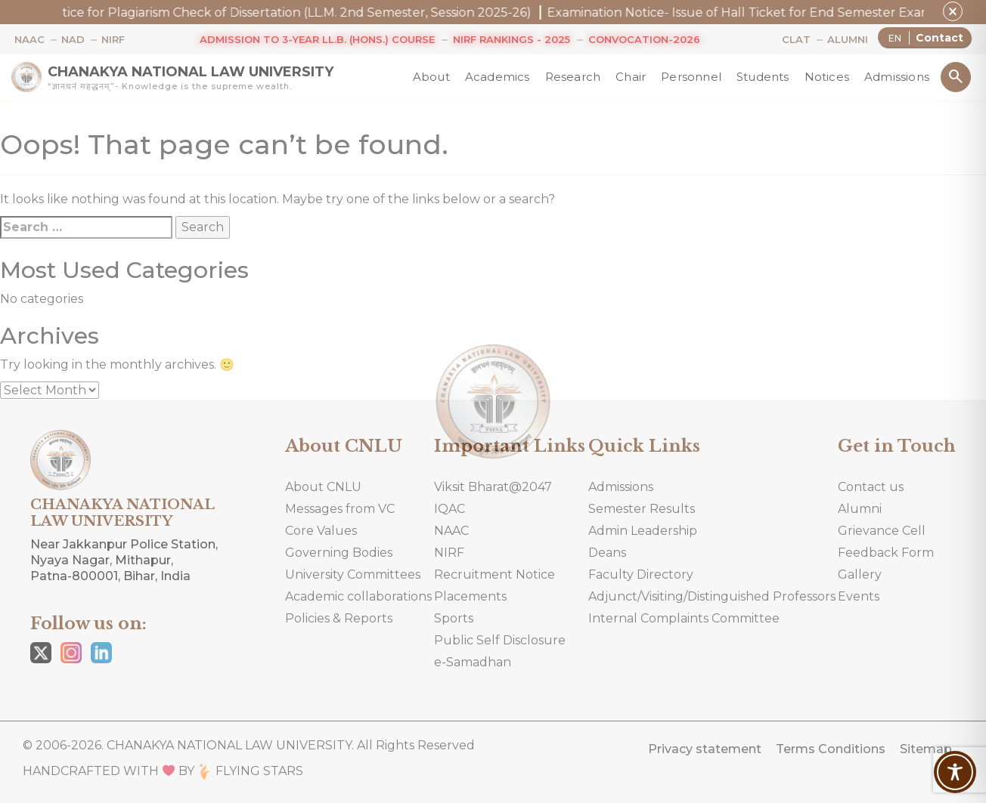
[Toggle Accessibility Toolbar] (955, 772)
